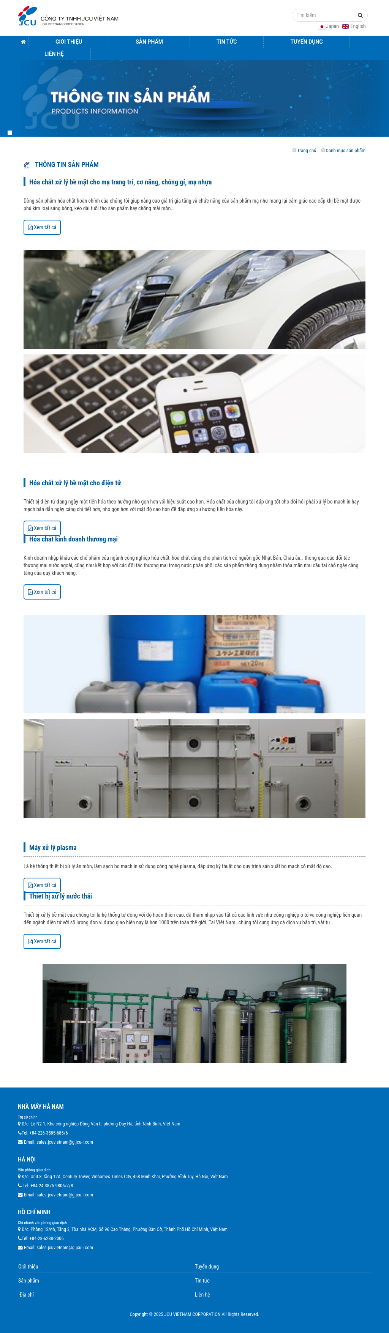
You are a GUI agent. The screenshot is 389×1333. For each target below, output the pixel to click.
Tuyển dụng (207, 1267)
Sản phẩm (28, 1281)
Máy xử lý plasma (53, 847)
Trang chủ (306, 150)
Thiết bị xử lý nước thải (60, 896)
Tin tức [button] (227, 42)
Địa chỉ (26, 1295)
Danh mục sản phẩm (345, 150)
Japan (329, 26)
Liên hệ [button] (54, 54)
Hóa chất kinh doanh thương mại (73, 539)
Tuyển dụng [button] (306, 42)
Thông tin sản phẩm (65, 164)
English (353, 26)
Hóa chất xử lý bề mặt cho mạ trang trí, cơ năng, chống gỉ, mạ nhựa (120, 182)
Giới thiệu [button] (68, 42)
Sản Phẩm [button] (149, 42)
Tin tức (202, 1281)
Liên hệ (202, 1295)
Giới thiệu (28, 1267)
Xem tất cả (42, 227)
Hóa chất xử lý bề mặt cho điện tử (75, 483)
